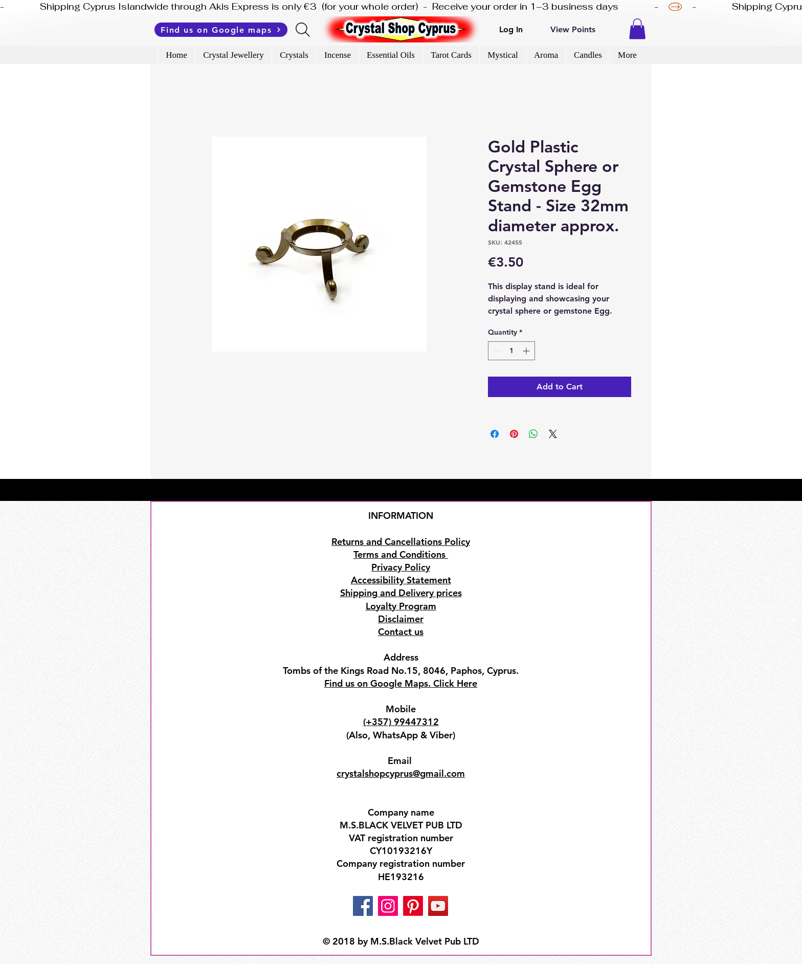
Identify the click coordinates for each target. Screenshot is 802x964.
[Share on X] (553, 434)
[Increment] (527, 351)
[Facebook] (363, 906)
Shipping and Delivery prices (401, 593)
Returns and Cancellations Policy (400, 541)
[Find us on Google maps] (220, 30)
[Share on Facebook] (494, 434)
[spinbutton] (511, 351)
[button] (637, 28)
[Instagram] (388, 906)
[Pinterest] (413, 906)
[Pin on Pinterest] (514, 434)
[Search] (303, 29)
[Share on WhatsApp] (533, 434)
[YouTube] (438, 906)
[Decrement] (495, 351)
